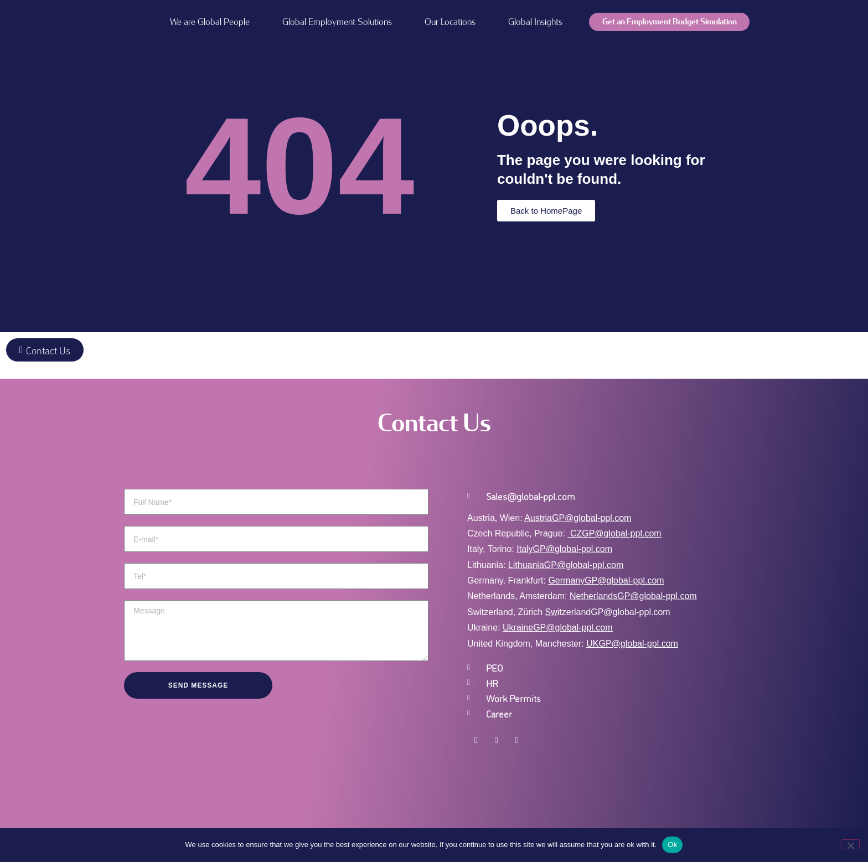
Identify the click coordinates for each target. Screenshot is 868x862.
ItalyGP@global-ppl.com (564, 549)
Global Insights (535, 22)
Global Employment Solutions (337, 22)
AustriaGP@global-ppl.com (577, 518)
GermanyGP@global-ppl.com (606, 580)
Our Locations (450, 22)
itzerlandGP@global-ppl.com (607, 612)
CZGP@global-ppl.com (616, 533)
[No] (850, 844)
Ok (672, 844)
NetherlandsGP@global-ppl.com (633, 596)
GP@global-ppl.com (572, 627)
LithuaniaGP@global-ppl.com (565, 565)
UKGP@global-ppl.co (628, 643)
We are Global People (210, 22)
